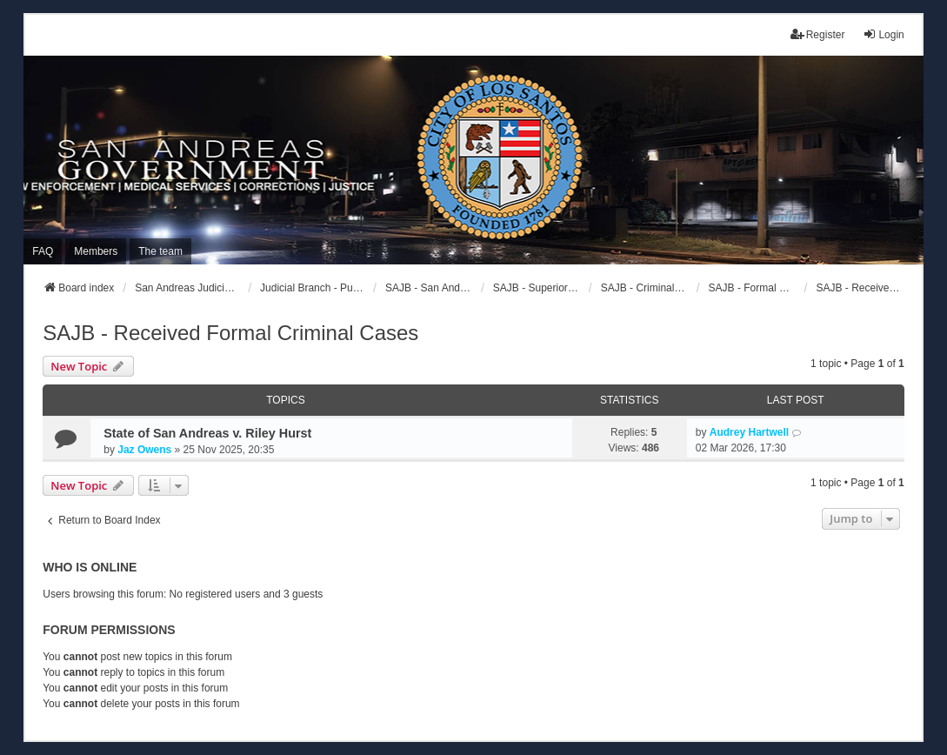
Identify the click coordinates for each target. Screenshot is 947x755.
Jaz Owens (144, 450)
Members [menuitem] (95, 251)
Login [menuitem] (883, 34)
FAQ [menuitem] (42, 251)
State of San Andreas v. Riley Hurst (207, 433)
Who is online (90, 567)
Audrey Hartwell (749, 432)
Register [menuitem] (817, 34)
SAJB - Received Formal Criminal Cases (230, 332)
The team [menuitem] (160, 251)
